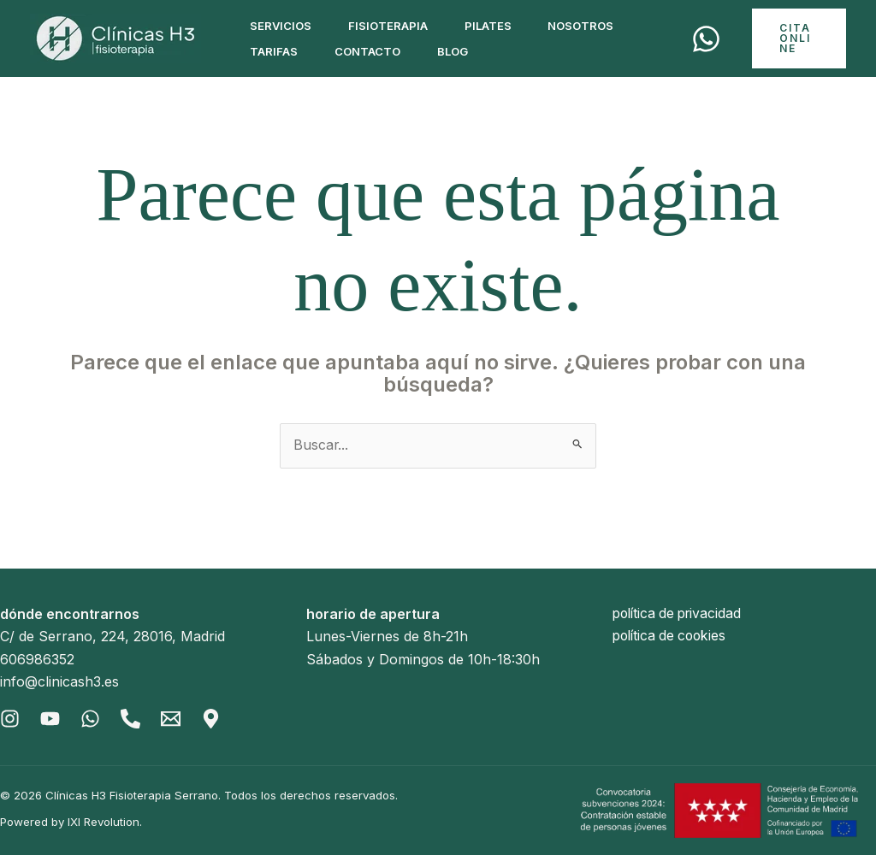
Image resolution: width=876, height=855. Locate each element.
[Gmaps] (215, 718)
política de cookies (672, 637)
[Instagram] (10, 718)
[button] (800, 38)
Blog (463, 51)
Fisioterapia (395, 25)
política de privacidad (681, 613)
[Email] (174, 718)
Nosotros (597, 25)
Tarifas (276, 51)
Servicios (283, 25)
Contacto (374, 51)
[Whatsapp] (92, 718)
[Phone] (133, 718)
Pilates (499, 25)
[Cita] (710, 39)
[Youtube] (51, 718)
